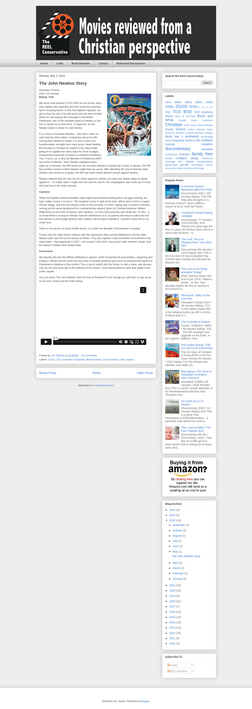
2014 (172, 622)
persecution (171, 165)
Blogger (145, 701)
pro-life (184, 164)
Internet (201, 129)
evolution (184, 154)
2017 (172, 606)
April (176, 562)
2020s (51, 359)
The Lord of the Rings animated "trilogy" (194, 270)
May (175, 551)
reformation (197, 165)
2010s (181, 106)
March (177, 568)
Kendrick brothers (175, 133)
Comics (103, 63)
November (179, 525)
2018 (172, 601)
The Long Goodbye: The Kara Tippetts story (196, 429)
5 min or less (206, 107)
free (122, 359)
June (176, 546)
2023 (172, 515)
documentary (177, 148)
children (207, 140)
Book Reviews (81, 63)
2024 (172, 509)
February (178, 573)
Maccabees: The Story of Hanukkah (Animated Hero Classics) (196, 375)
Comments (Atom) (104, 385)
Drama (180, 129)
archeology (207, 136)
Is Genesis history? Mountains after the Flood (196, 188)
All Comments (177, 671)
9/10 (196, 112)
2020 (172, 590)
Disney (169, 129)
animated (67, 359)
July (175, 540)
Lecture (190, 133)
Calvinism (207, 120)
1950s (188, 102)
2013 (172, 627)
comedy (170, 144)
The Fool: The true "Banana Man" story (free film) (196, 242)
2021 (172, 585)
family (197, 153)
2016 (172, 611)
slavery (130, 359)
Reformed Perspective (131, 63)
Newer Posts (47, 373)
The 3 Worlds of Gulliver (195, 321)
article (168, 140)
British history (94, 359)
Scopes (209, 133)
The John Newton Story (63, 83)
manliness (207, 158)
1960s (199, 102)
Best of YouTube (185, 116)
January (178, 578)
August (177, 535)
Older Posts (145, 373)
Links (59, 63)
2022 (172, 520)
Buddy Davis (188, 120)
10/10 (168, 102)
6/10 (168, 112)
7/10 (58, 359)
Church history (111, 359)
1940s (178, 102)
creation (207, 144)
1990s (209, 102)
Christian (173, 124)
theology (199, 168)
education (207, 149)
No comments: (89, 355)
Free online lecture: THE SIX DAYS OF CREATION (197, 346)
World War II (174, 136)
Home (44, 63)
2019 (172, 596)
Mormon (199, 133)
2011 (172, 638)
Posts (173, 665)
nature (189, 161)
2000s (169, 107)
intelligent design (187, 158)
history (168, 158)
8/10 (187, 111)
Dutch (191, 129)
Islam (210, 129)
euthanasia (171, 154)
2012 (172, 633)
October (178, 530)
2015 (172, 617)
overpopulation (205, 161)
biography (79, 359)
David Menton (205, 125)
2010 (172, 643)
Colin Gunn (190, 125)
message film (173, 161)
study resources (185, 168)
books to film (193, 140)
